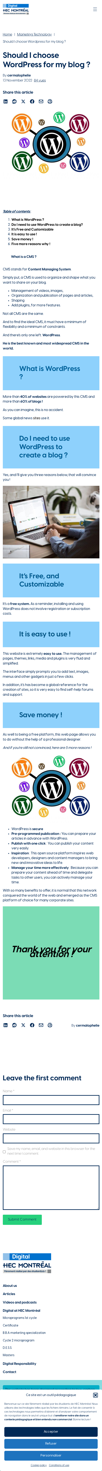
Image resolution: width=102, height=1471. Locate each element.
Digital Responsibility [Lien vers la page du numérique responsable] (19, 1364)
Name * (9, 1091)
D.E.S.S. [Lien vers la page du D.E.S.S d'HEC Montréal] (7, 1348)
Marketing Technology (34, 34)
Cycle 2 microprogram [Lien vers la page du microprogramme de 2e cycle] (18, 1340)
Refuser (51, 1443)
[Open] (95, 9)
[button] (95, 1395)
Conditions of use (59, 1465)
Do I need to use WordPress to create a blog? (47, 225)
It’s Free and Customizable (32, 229)
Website (9, 1129)
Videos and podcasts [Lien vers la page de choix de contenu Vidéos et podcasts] (20, 1302)
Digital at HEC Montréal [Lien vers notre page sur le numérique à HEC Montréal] (21, 1311)
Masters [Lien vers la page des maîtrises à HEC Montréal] (8, 1355)
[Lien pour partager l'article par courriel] (41, 102)
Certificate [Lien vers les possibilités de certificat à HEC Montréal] (10, 1325)
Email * (8, 1110)
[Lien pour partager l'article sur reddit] (14, 102)
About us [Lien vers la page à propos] (10, 1286)
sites (36, 418)
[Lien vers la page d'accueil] (16, 9)
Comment (12, 1162)
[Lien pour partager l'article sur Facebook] (32, 102)
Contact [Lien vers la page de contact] (9, 1372)
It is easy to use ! (24, 234)
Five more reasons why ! (30, 244)
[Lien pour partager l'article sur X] (23, 102)
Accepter (51, 1432)
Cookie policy (39, 1465)
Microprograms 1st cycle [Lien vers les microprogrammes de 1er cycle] (20, 1318)
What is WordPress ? (27, 220)
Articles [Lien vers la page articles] (9, 1294)
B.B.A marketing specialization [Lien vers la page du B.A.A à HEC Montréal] (24, 1333)
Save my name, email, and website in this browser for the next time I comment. (51, 1151)
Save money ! (22, 239)
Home (7, 34)
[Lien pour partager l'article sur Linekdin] (5, 102)
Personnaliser (51, 1455)
